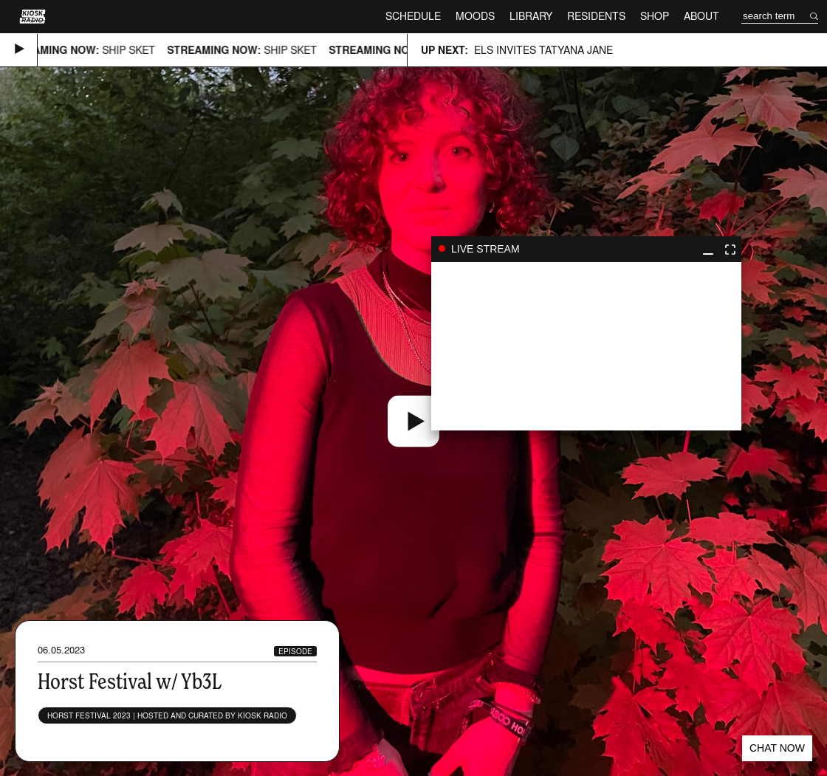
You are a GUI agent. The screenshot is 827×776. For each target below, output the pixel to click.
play (586, 346)
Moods (475, 16)
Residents (596, 16)
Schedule (413, 16)
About (701, 16)
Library (530, 16)
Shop (654, 16)
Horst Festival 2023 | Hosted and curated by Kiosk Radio (167, 715)
